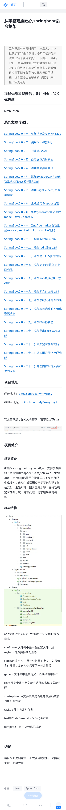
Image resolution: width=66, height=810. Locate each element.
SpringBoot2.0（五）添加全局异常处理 (28, 168)
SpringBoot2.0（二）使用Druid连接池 (28, 142)
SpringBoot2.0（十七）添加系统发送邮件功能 (33, 300)
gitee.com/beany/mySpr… (35, 394)
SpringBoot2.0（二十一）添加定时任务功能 (31, 344)
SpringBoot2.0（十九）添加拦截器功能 (28, 322)
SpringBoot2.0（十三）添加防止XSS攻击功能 (32, 256)
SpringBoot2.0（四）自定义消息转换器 (28, 159)
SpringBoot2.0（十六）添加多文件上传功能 (31, 291)
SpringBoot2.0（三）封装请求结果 (26, 151)
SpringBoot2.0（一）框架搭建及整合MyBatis (32, 134)
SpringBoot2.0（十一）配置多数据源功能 (30, 239)
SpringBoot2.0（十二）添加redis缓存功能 (30, 247)
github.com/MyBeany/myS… (40, 402)
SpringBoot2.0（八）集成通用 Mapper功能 (31, 203)
